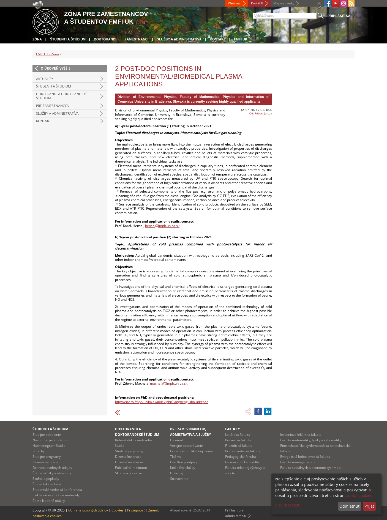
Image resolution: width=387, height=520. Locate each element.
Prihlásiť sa (339, 16)
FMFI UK (240, 39)
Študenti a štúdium (68, 39)
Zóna (37, 39)
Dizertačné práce (128, 456)
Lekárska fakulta (237, 434)
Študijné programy (46, 456)
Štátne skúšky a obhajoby (51, 473)
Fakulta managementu (297, 462)
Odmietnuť (349, 506)
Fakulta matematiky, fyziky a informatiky (310, 440)
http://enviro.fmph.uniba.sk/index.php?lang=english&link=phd (161, 401)
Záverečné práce (45, 462)
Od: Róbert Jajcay (260, 113)
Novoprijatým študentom (51, 440)
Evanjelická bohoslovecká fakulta (305, 456)
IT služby (176, 473)
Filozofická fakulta (238, 445)
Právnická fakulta (238, 440)
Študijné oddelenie (46, 434)
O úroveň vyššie (55, 68)
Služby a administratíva (179, 39)
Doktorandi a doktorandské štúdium (61, 96)
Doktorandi (105, 39)
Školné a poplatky (45, 478)
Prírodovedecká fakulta (242, 451)
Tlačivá (175, 456)
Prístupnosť (136, 510)
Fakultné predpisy (183, 462)
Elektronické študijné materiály (56, 495)
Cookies (117, 510)
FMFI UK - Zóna (47, 54)
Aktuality (44, 78)
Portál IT (257, 3)
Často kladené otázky (48, 500)
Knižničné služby (182, 467)
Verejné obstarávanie (186, 445)
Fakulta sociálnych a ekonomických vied (310, 467)
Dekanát (176, 440)
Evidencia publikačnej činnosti (193, 451)
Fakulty (232, 429)
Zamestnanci (136, 39)
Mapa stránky (283, 3)
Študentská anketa (46, 484)
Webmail (234, 3)
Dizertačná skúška (129, 462)
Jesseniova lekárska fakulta (300, 434)
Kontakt (218, 39)
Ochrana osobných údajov (52, 467)
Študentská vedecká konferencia (57, 489)
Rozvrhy (38, 451)
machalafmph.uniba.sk (168, 383)
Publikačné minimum (131, 467)
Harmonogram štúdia (49, 445)
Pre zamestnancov (52, 105)
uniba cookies (359, 495)
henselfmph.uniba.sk (162, 225)
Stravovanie (179, 478)
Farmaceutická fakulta (242, 462)
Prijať (369, 506)
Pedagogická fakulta (240, 456)
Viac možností (288, 505)
